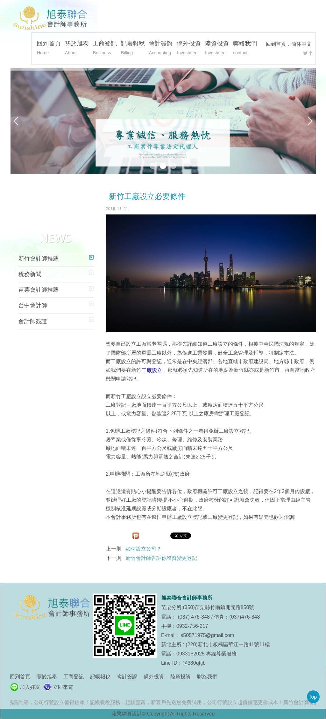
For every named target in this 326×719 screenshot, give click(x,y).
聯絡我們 (245, 48)
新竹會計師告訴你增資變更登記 (161, 558)
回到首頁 (276, 44)
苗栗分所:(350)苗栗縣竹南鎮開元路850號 (207, 607)
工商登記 (105, 48)
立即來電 (63, 687)
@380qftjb (194, 663)
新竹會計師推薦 (38, 258)
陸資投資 (217, 48)
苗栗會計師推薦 (38, 290)
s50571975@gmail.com (207, 635)
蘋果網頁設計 (126, 713)
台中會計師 (32, 305)
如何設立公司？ (143, 549)
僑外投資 (189, 48)
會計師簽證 (32, 321)
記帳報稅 (133, 48)
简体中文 (301, 44)
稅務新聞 (29, 274)
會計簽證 (161, 48)
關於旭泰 (77, 48)
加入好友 (30, 687)
